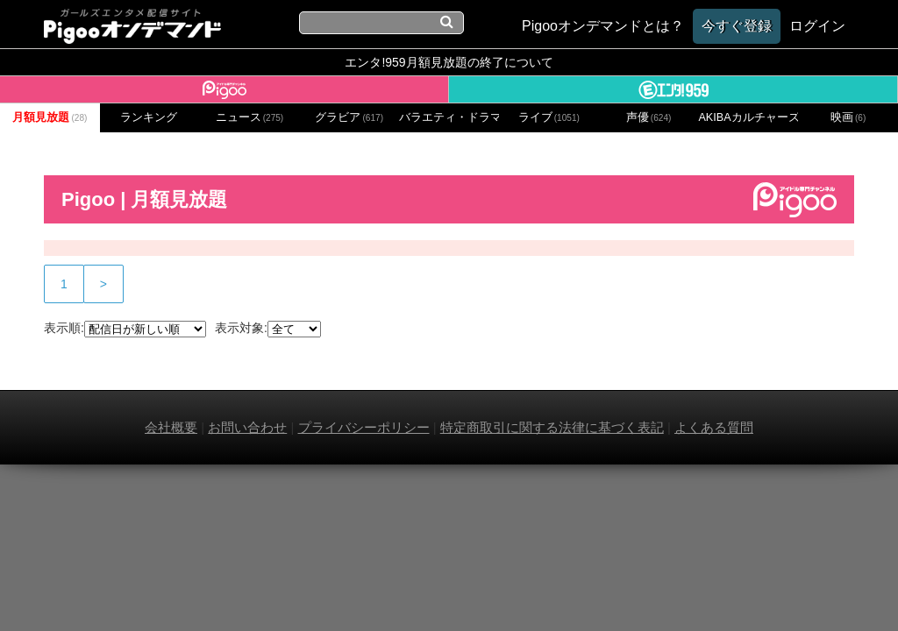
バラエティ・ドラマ (449, 117)
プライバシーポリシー (364, 427)
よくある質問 (713, 427)
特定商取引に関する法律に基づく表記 (552, 427)
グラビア (349, 117)
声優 (649, 117)
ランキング (148, 117)
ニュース (250, 117)
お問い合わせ (247, 427)
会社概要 (171, 427)
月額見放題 (49, 117)
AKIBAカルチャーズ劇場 (748, 117)
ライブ (549, 117)
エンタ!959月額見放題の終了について (448, 62)
